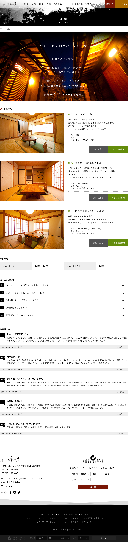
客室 (26, 4)
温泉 (34, 4)
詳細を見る (98, 149)
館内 (49, 4)
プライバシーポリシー (59, 522)
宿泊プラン (109, 4)
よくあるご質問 (77, 4)
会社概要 (75, 522)
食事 (41, 4)
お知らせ (40, 518)
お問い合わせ (86, 522)
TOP (1, 29)
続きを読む (120, 347)
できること (58, 4)
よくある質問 (86, 518)
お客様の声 (98, 518)
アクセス (88, 4)
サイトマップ (42, 522)
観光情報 (75, 518)
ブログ (66, 518)
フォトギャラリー (53, 518)
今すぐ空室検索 (118, 149)
